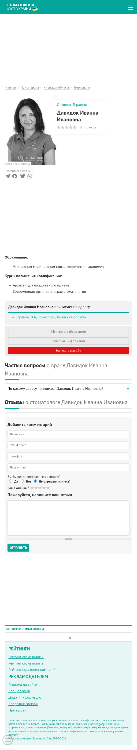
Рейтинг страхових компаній (32, 669)
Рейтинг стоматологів (25, 663)
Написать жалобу (68, 350)
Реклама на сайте (22, 684)
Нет (28, 481)
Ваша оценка (18, 488)
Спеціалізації (19, 690)
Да (16, 481)
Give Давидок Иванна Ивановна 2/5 (36, 488)
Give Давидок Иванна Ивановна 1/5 (32, 488)
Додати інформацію (24, 697)
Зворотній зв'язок (23, 703)
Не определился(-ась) (54, 481)
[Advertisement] (68, 47)
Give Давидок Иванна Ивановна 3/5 (40, 488)
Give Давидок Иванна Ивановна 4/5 (44, 488)
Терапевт (80, 104)
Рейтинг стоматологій (26, 656)
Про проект (18, 710)
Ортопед (64, 104)
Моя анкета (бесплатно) (68, 331)
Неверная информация (68, 341)
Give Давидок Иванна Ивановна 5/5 (48, 488)
